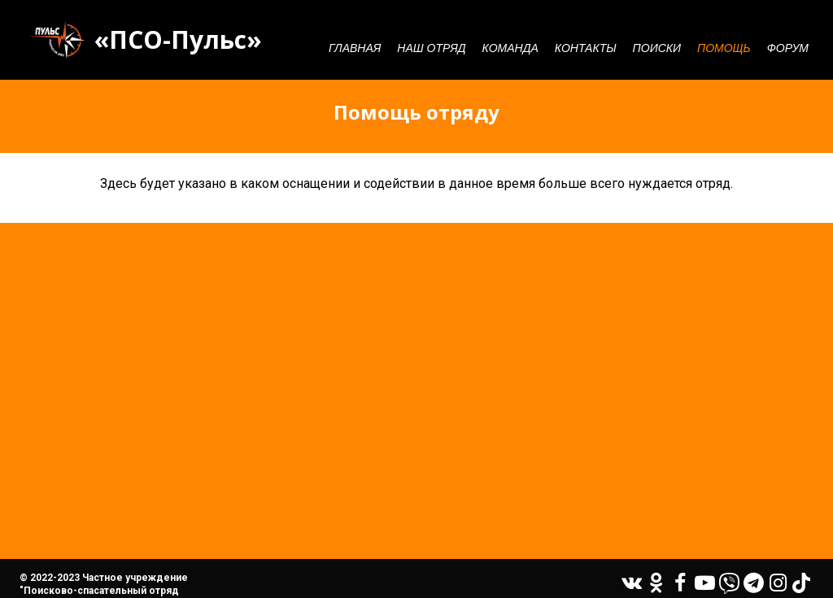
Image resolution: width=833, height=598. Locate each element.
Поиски (657, 48)
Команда (510, 48)
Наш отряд (431, 48)
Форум (788, 48)
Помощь (724, 48)
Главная (355, 48)
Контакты (586, 48)
